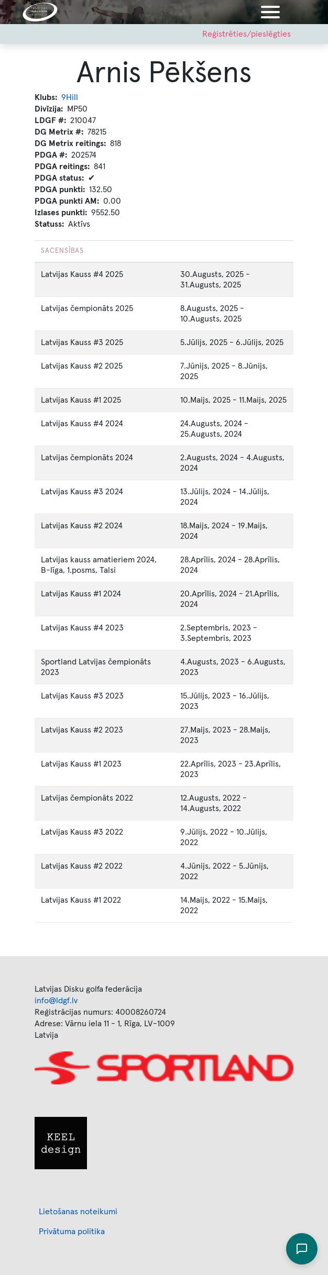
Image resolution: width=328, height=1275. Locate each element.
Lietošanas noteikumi (78, 1211)
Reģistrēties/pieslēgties (246, 34)
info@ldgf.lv (56, 1000)
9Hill (69, 97)
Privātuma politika (72, 1231)
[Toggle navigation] (270, 12)
